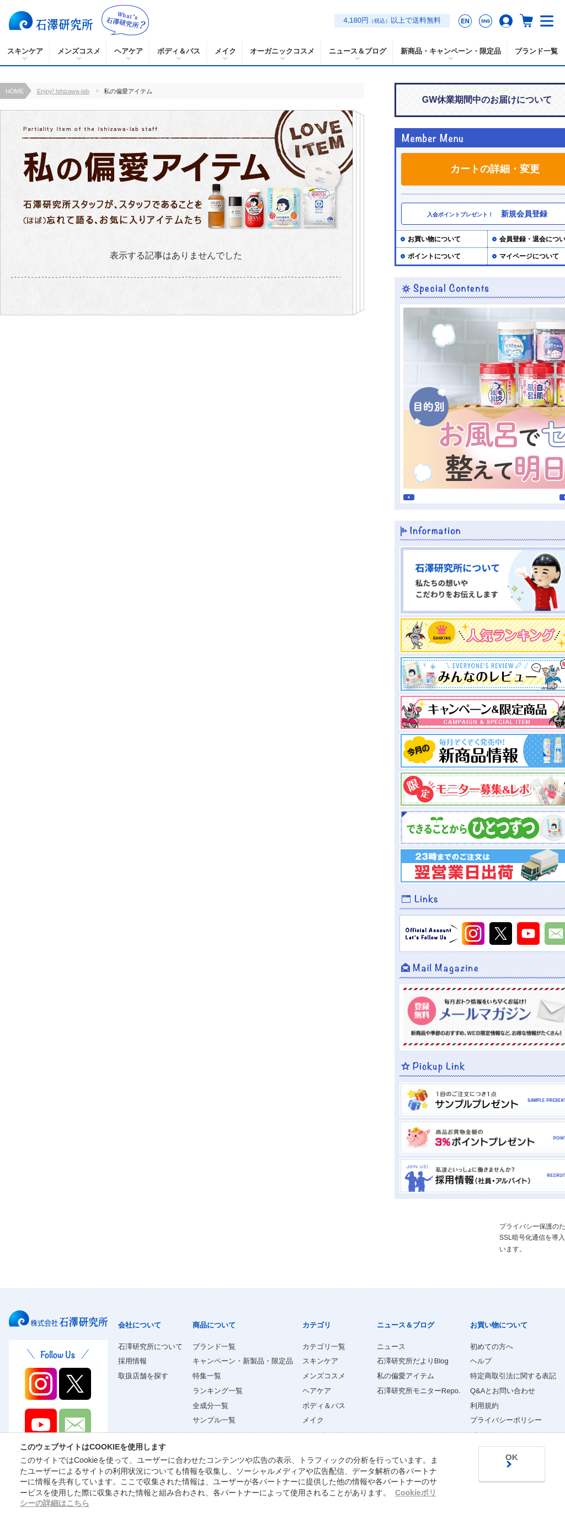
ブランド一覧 (214, 1346)
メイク (313, 1420)
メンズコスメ (323, 1376)
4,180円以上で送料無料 (392, 20)
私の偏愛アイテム (405, 1376)
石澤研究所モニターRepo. (419, 1391)
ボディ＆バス (323, 1405)
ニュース (391, 1346)
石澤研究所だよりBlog (413, 1361)
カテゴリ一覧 (323, 1346)
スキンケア (320, 1361)
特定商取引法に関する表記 (513, 1376)
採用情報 (132, 1361)
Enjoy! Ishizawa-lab (63, 91)
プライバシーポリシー (506, 1420)
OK (504, 1458)
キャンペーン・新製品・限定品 (243, 1361)
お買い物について (434, 239)
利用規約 (484, 1405)
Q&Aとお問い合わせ (502, 1391)
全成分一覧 (210, 1405)
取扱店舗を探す (143, 1376)
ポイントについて (434, 256)
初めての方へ (491, 1346)
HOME (15, 91)
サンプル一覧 (214, 1420)
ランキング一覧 (218, 1391)
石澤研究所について (150, 1346)
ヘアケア (316, 1391)
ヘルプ (481, 1361)
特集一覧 (207, 1376)
